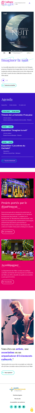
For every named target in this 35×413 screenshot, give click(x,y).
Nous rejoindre (8, 372)
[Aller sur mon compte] (30, 3)
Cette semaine (13, 105)
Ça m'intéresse (9, 231)
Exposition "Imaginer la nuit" (14, 130)
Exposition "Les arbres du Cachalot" (13, 146)
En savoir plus (8, 282)
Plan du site (17, 398)
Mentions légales (17, 395)
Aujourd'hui (4, 105)
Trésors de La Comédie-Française (16, 115)
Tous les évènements (9, 160)
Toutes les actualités (9, 85)
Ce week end (22, 105)
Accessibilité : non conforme (17, 402)
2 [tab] (7, 80)
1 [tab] (3, 80)
